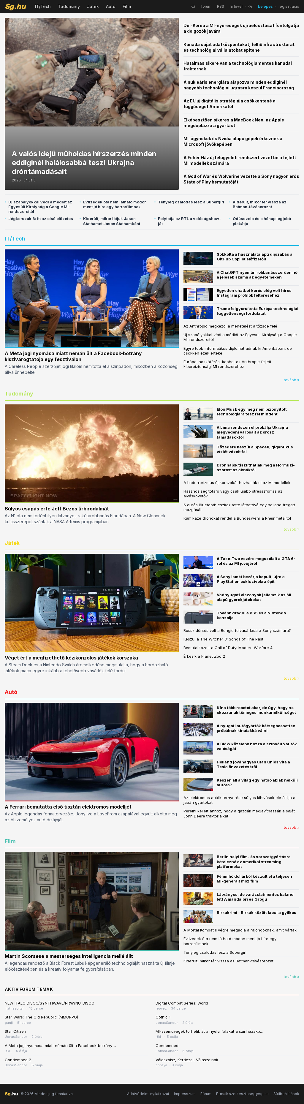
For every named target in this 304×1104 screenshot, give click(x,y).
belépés (265, 6)
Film (127, 6)
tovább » (291, 380)
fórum (206, 6)
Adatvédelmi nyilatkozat (148, 1094)
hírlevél (236, 6)
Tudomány (69, 6)
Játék (93, 6)
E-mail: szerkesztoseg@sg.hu (242, 1094)
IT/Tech (43, 6)
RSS (220, 6)
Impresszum (185, 1094)
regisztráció (288, 6)
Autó (110, 6)
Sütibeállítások (286, 1094)
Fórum (205, 1094)
